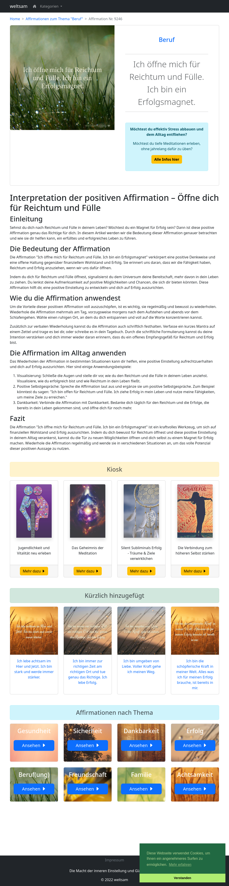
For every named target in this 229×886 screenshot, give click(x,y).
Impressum (114, 860)
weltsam (19, 6)
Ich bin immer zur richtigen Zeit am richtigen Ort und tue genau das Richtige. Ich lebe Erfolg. (87, 672)
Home (15, 18)
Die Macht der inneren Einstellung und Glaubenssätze (114, 870)
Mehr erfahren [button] (180, 865)
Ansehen (34, 745)
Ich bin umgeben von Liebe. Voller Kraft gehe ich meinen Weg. (141, 666)
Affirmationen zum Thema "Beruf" (54, 18)
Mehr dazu (34, 571)
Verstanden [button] (182, 878)
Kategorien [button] (49, 6)
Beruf (167, 39)
